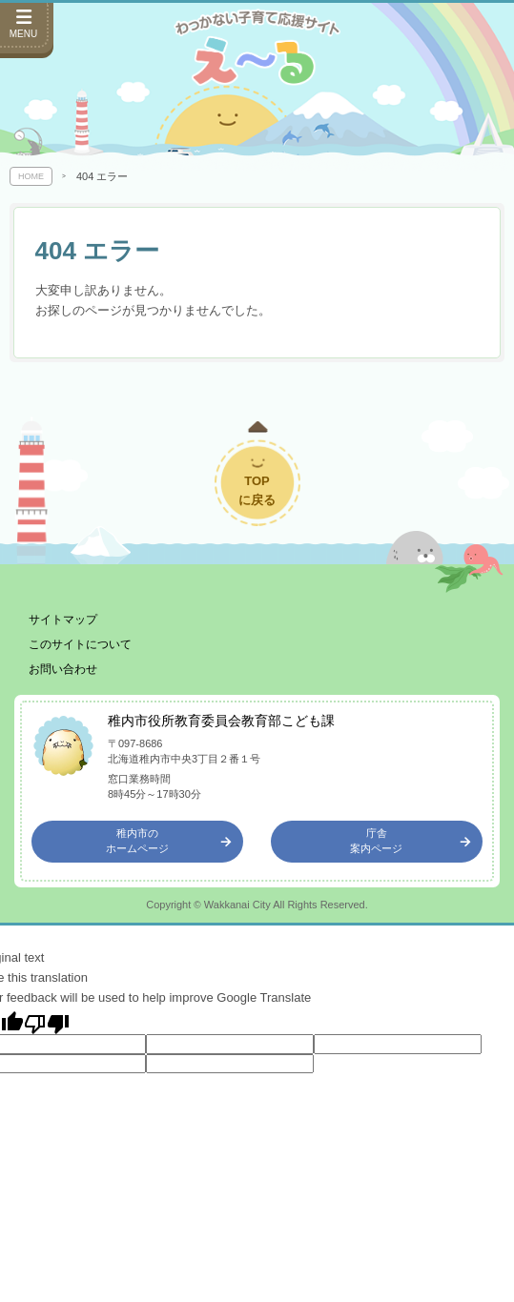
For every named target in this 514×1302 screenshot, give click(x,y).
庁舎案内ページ (410, 840)
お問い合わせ (63, 669)
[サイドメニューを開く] (26, 28)
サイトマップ (63, 619)
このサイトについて (80, 644)
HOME (31, 176)
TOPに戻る (257, 491)
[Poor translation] (47, 1022)
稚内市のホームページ (169, 840)
